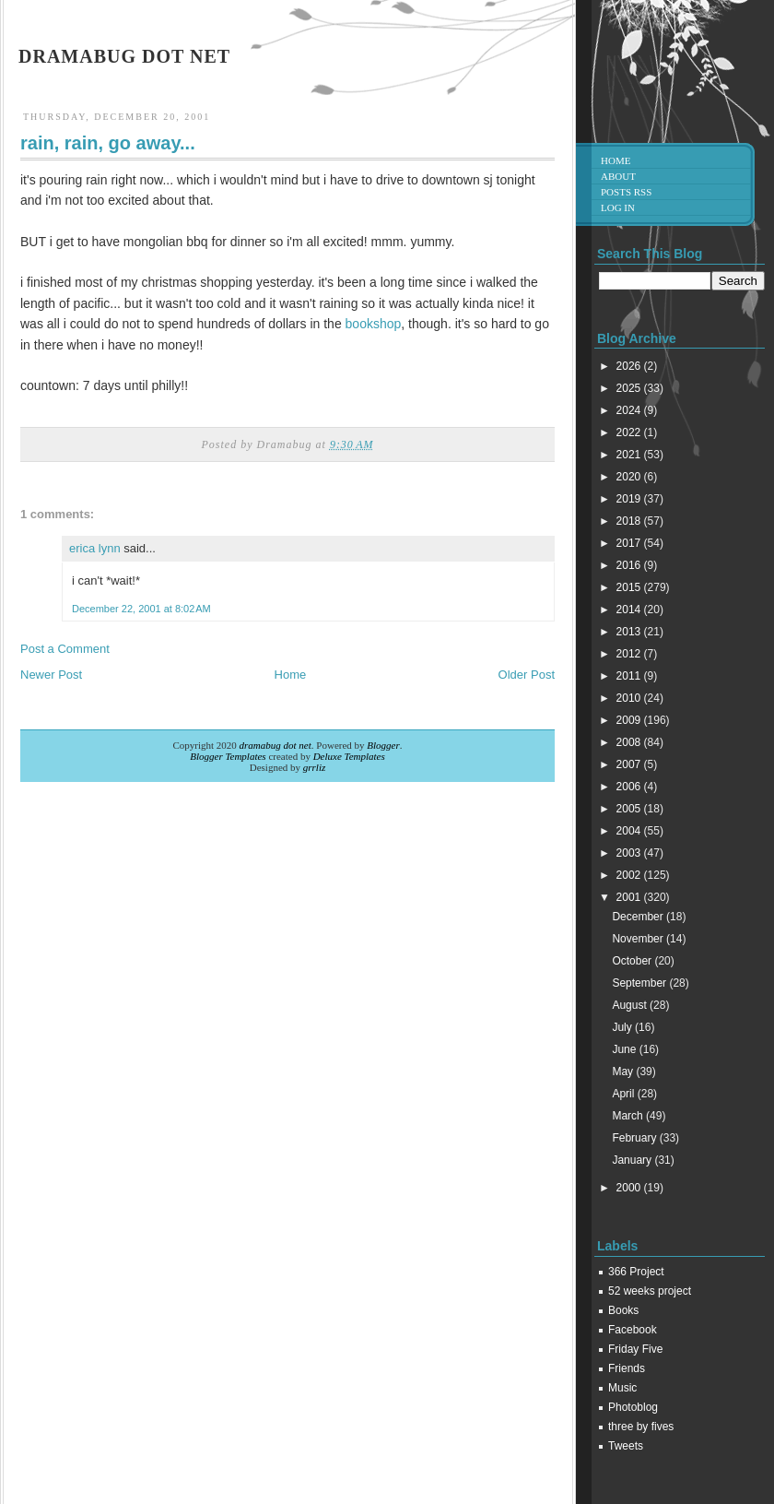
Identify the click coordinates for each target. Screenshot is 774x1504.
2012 (630, 653)
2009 (630, 720)
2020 (630, 476)
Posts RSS (626, 191)
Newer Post (51, 674)
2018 (630, 521)
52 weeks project (649, 1291)
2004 (630, 830)
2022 (630, 432)
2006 (630, 786)
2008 (630, 742)
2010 (630, 698)
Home (291, 674)
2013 (630, 631)
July (623, 1027)
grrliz (314, 767)
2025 (630, 388)
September (640, 983)
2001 (630, 897)
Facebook (632, 1329)
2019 (630, 498)
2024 (630, 410)
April (624, 1093)
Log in (618, 207)
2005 (630, 808)
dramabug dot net (124, 56)
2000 (630, 1187)
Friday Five (635, 1349)
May (624, 1071)
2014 (630, 609)
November (639, 938)
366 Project (636, 1271)
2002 (630, 875)
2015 (630, 587)
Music (622, 1387)
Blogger (383, 745)
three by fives (641, 1426)
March (629, 1115)
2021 (630, 454)
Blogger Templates (227, 756)
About (618, 176)
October (633, 960)
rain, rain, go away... (107, 143)
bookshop (374, 323)
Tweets (625, 1445)
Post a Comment (65, 649)
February (635, 1137)
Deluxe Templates (349, 756)
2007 (630, 764)
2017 (630, 543)
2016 (630, 565)
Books (623, 1310)
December (639, 916)
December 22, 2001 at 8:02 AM (141, 608)
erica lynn (95, 548)
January (633, 1160)
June (625, 1049)
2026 (630, 366)
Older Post (526, 674)
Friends (626, 1368)
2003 (630, 853)
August (631, 1005)
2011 (630, 675)
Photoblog (633, 1407)
